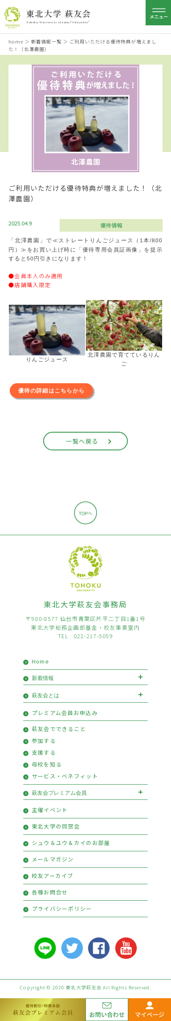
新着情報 (43, 678)
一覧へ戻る (82, 440)
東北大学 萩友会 (58, 13)
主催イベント (50, 810)
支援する (44, 752)
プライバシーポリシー (62, 909)
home (15, 41)
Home (40, 661)
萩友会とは (45, 695)
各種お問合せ (50, 892)
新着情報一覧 (46, 41)
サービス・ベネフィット (65, 776)
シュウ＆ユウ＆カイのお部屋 (71, 843)
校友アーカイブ (53, 876)
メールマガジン (53, 859)
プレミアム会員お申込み (65, 713)
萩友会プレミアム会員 (59, 793)
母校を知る (47, 764)
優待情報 (111, 225)
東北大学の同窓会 (56, 826)
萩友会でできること (59, 729)
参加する (44, 741)
